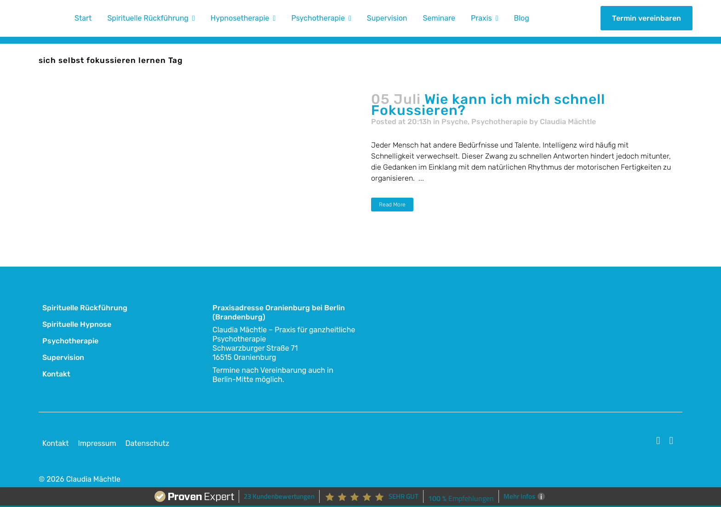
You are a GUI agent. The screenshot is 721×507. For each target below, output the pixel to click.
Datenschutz (147, 443)
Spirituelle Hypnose (76, 324)
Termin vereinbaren (646, 18)
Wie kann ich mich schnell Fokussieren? (488, 105)
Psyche (454, 121)
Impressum (97, 443)
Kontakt (56, 374)
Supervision (63, 357)
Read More (392, 204)
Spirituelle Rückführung (84, 307)
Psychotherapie (499, 121)
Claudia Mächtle (568, 121)
